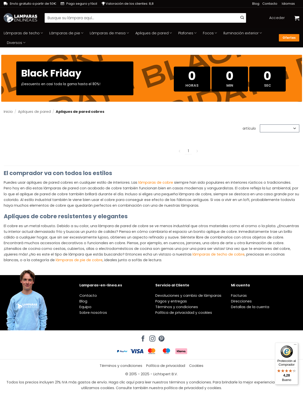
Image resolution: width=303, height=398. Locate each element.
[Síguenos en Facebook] (142, 337)
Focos (210, 33)
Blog (255, 3)
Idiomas (288, 3)
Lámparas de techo (23, 33)
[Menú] (295, 346)
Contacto (269, 3)
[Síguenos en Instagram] (151, 337)
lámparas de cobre (155, 182)
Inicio (8, 111)
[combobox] (145, 17)
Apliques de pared (153, 33)
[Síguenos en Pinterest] (161, 337)
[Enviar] (242, 18)
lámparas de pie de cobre (79, 260)
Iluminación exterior (242, 33)
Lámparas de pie (66, 33)
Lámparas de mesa (109, 33)
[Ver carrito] (296, 18)
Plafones (187, 33)
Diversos (16, 42)
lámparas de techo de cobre (219, 254)
